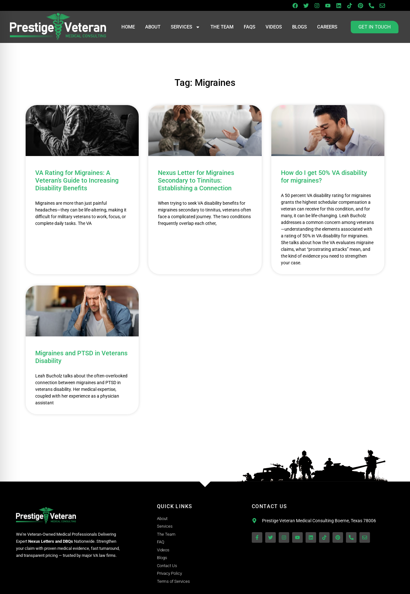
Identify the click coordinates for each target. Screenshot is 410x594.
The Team (222, 27)
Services (185, 27)
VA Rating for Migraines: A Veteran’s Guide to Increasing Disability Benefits (77, 180)
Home (128, 27)
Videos (274, 27)
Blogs (299, 27)
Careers (327, 27)
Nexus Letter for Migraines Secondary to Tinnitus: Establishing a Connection (196, 180)
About (152, 27)
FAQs (249, 27)
